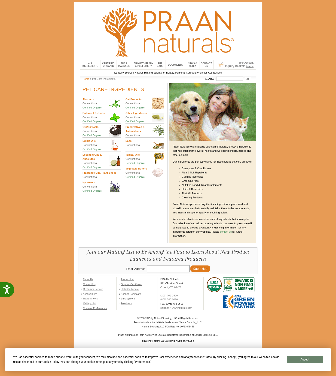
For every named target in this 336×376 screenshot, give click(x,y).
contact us (226, 231)
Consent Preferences (95, 308)
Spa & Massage (124, 64)
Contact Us (89, 284)
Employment (128, 298)
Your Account (246, 62)
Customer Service (93, 289)
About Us (88, 279)
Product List (127, 279)
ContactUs (206, 64)
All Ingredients (90, 64)
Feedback (126, 303)
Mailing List (89, 303)
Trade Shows (90, 298)
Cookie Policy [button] (51, 362)
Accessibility (90, 294)
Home (85, 78)
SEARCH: (210, 78)
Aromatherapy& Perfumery (143, 64)
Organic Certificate (131, 284)
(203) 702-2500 (169, 295)
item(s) (250, 66)
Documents (175, 65)
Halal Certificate (130, 289)
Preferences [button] (142, 362)
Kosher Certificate (131, 294)
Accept (305, 359)
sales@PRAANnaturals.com (176, 307)
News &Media (192, 64)
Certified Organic (108, 64)
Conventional (89, 103)
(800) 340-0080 (169, 299)
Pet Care (160, 64)
